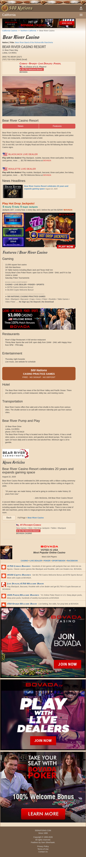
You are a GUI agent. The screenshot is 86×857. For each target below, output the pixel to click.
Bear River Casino (47, 31)
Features (57, 126)
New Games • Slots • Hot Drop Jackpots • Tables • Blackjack (41, 528)
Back (8, 517)
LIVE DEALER (36, 561)
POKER (47, 561)
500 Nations (20, 8)
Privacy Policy (43, 846)
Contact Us (43, 852)
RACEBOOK (72, 561)
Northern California (28, 31)
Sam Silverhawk (48, 842)
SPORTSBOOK (58, 561)
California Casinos (9, 31)
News (20, 126)
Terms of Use (43, 849)
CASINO (24, 561)
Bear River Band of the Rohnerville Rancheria (34, 42)
